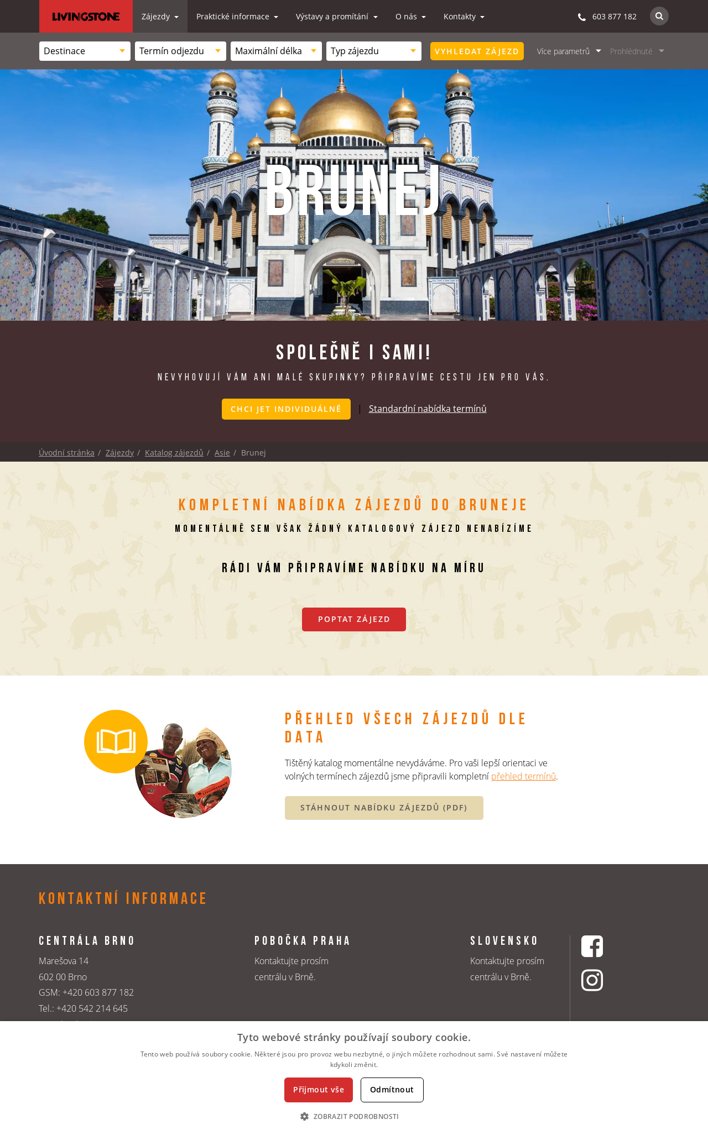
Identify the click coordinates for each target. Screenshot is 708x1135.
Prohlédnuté (631, 51)
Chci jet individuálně (286, 409)
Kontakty (461, 16)
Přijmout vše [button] (318, 1089)
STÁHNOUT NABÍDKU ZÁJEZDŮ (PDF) (383, 807)
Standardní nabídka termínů (428, 408)
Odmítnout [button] (392, 1089)
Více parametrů (563, 51)
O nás (407, 16)
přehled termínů (523, 776)
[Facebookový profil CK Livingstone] (606, 945)
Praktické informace (234, 16)
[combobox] (85, 51)
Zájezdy (157, 16)
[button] (354, 1116)
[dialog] (354, 1078)
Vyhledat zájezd (477, 51)
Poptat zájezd (354, 618)
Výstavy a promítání (333, 16)
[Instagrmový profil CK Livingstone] (606, 980)
